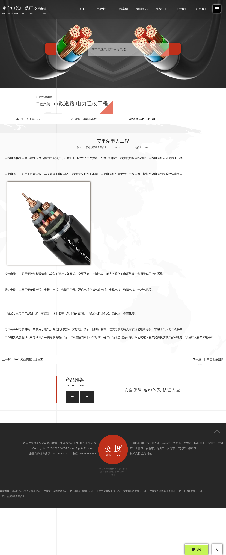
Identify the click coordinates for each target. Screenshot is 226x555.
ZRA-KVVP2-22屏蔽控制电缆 (101, 413)
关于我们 (181, 8)
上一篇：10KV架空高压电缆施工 (22, 359)
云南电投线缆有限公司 (134, 538)
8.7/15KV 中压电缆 (47, 432)
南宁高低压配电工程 (28, 119)
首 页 (82, 8)
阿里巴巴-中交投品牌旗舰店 (26, 538)
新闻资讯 (142, 8)
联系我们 (201, 8)
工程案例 (122, 8)
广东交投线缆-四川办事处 (163, 538)
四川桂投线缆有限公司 (13, 543)
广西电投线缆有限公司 (81, 538)
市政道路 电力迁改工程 (141, 119)
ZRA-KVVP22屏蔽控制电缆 (177, 432)
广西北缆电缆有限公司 (190, 538)
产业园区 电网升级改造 (84, 119)
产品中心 (102, 8)
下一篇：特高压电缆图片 (208, 359)
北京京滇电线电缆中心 (108, 538)
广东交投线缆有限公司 (55, 538)
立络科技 (146, 500)
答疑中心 (162, 8)
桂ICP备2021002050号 (82, 490)
